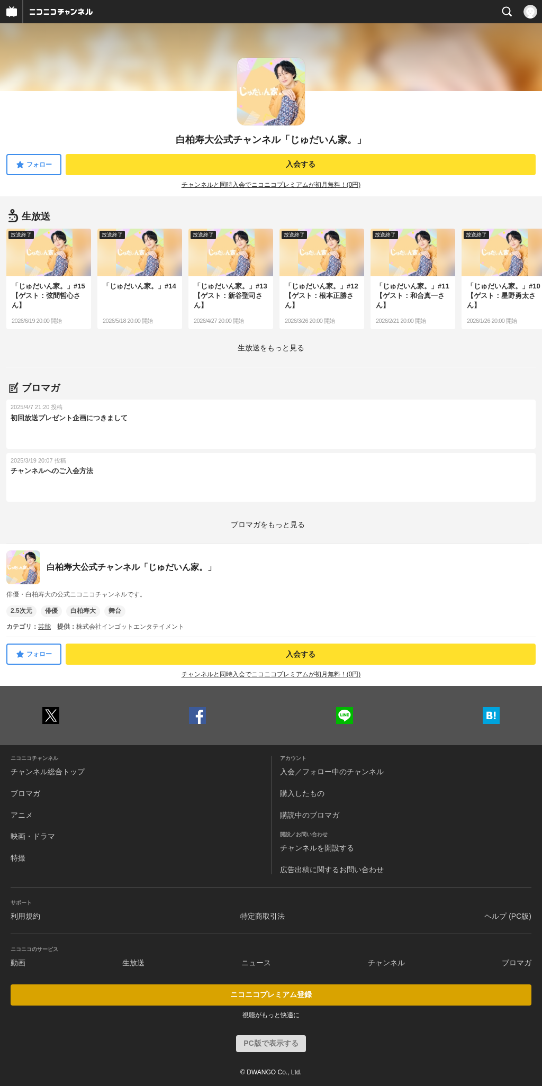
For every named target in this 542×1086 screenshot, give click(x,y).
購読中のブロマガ (309, 815)
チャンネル (386, 962)
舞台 (115, 610)
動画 (18, 962)
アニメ (22, 815)
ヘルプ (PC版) (507, 916)
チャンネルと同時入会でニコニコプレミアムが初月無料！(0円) (271, 184)
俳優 (51, 610)
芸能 (44, 626)
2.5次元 (21, 610)
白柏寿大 (83, 610)
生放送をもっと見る (271, 347)
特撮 (18, 858)
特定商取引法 (262, 916)
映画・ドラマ (33, 836)
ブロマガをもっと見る (268, 524)
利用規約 (25, 916)
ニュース (256, 962)
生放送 (133, 962)
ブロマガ (25, 793)
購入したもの (302, 793)
